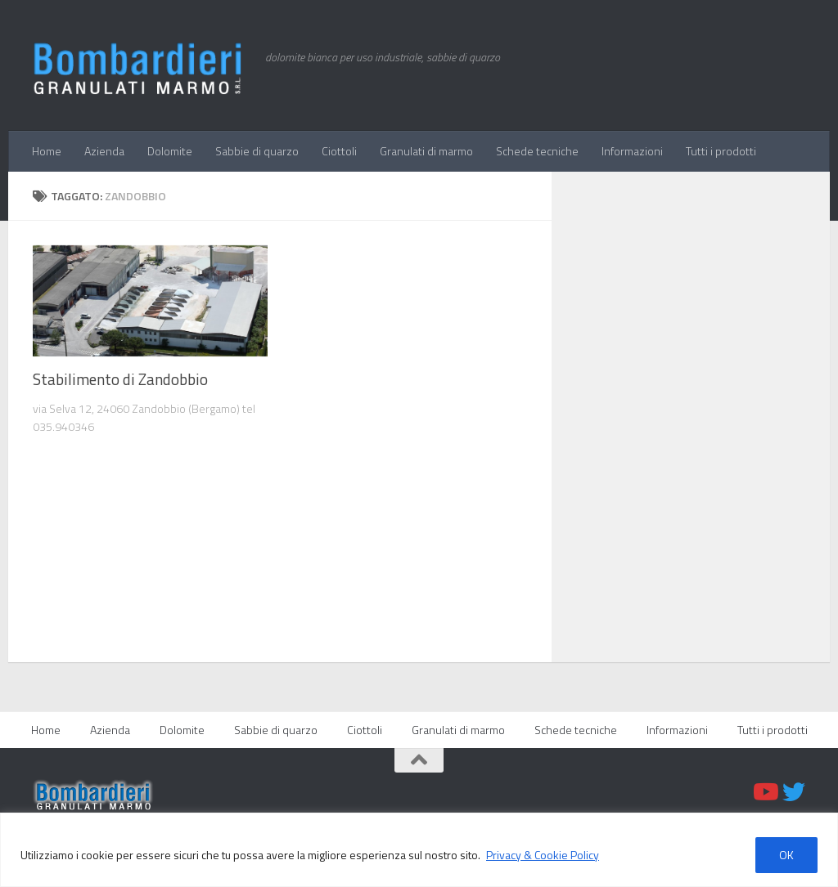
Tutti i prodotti (721, 150)
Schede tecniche (537, 150)
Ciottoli (339, 150)
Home (46, 150)
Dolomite (169, 150)
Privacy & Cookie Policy (542, 854)
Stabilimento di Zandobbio (120, 379)
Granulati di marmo (426, 150)
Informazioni (632, 150)
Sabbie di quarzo (257, 150)
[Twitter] (793, 792)
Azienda (104, 150)
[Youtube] (764, 792)
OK (786, 854)
